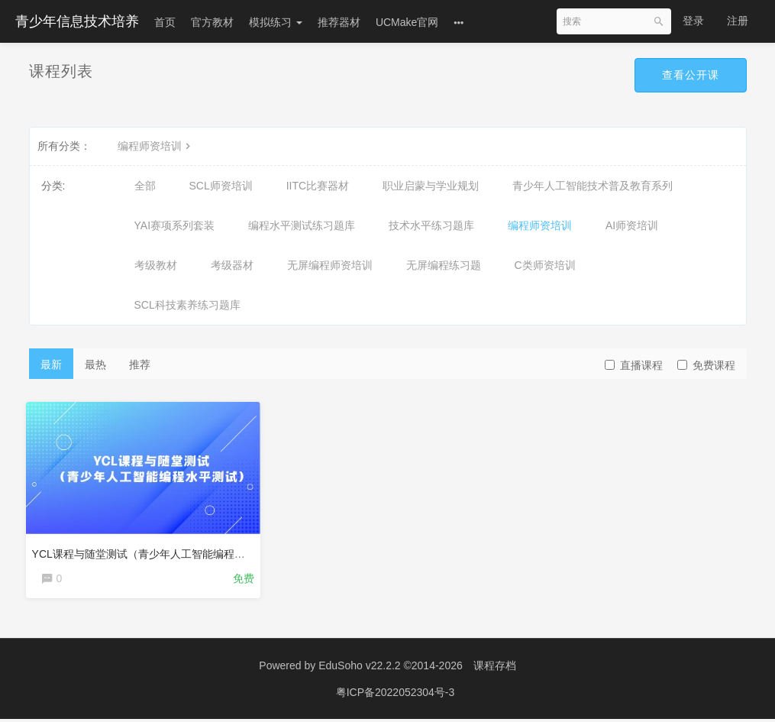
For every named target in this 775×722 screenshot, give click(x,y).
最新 (51, 364)
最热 (95, 364)
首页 (165, 22)
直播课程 (634, 365)
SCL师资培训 (221, 186)
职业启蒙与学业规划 (431, 186)
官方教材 (212, 22)
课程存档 (494, 668)
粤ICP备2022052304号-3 (395, 695)
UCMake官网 (407, 22)
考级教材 (155, 265)
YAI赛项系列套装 (174, 225)
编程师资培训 (156, 146)
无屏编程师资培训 (330, 265)
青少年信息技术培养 (77, 21)
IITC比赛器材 (317, 186)
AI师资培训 (631, 225)
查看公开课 (690, 75)
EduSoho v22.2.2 (359, 668)
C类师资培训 (545, 265)
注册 (737, 21)
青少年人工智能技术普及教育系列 (592, 186)
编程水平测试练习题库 (301, 225)
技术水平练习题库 (431, 225)
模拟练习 (275, 22)
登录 (693, 21)
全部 (145, 186)
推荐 (139, 364)
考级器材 (232, 265)
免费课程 (706, 365)
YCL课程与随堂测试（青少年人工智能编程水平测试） (163, 551)
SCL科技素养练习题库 (187, 305)
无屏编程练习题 (443, 265)
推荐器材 (339, 22)
